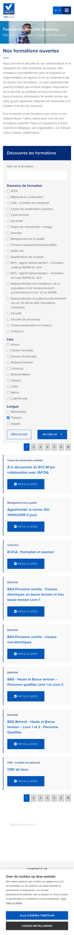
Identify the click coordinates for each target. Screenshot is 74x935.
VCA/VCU (17, 331)
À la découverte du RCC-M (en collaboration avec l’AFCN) (31, 470)
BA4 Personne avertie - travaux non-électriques (32, 639)
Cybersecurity (20, 215)
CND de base (17, 769)
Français (16, 417)
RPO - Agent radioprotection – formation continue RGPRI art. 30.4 (37, 265)
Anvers (15, 344)
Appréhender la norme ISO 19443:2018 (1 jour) (28, 512)
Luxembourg (19, 398)
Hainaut (16, 380)
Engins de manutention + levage (31, 227)
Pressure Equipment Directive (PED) (33, 245)
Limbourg (17, 368)
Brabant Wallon (20, 374)
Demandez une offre (37, 836)
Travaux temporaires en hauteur (31, 325)
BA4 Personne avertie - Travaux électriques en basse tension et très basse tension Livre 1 (35, 594)
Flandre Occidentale (24, 356)
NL (57, 10)
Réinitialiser (19, 434)
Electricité (17, 221)
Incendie (16, 233)
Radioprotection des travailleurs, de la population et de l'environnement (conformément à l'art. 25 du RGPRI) (35, 288)
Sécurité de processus (25, 319)
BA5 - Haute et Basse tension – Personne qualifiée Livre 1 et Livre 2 (35, 682)
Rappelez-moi (37, 848)
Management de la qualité (28, 239)
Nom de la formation (20, 166)
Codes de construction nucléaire (32, 209)
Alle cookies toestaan (37, 915)
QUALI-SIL (17, 251)
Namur (15, 392)
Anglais (15, 423)
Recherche (52, 434)
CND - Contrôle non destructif (30, 203)
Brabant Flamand (22, 362)
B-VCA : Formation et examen (30, 552)
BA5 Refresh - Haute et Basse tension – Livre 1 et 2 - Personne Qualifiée (32, 727)
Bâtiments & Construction (27, 197)
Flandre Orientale (22, 350)
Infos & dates (26, 484)
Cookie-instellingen (37, 925)
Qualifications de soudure (27, 257)
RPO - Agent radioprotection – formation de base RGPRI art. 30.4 (37, 275)
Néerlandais (18, 411)
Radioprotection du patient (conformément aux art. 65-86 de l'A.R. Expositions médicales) (38, 303)
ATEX (14, 191)
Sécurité (16, 313)
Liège (14, 386)
